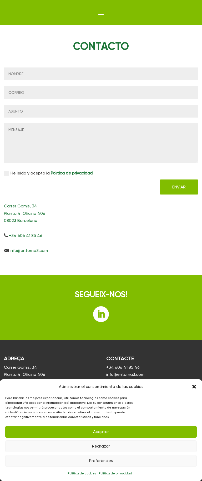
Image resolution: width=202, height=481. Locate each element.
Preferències (101, 460)
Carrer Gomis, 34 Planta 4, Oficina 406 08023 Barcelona (24, 374)
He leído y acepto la (48, 173)
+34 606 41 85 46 (123, 367)
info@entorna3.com (125, 374)
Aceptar (101, 431)
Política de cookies (82, 473)
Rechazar (101, 446)
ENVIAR (179, 187)
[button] (194, 386)
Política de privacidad (115, 473)
